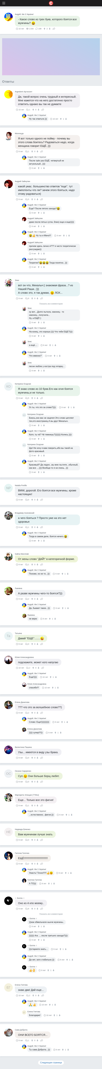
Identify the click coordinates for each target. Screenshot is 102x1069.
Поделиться (54, 28)
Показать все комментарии (51, 304)
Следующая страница (51, 1062)
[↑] (45, 29)
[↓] (49, 29)
